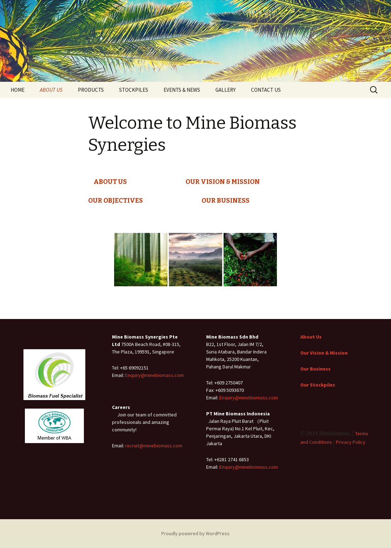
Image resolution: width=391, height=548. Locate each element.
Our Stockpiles (317, 385)
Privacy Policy (350, 442)
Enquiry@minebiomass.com (154, 375)
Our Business (315, 369)
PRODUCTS (91, 89)
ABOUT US (51, 89)
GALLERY (225, 89)
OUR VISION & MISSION (223, 182)
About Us (311, 337)
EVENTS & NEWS (182, 89)
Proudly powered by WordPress (195, 533)
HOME (18, 89)
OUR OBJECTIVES (115, 200)
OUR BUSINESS (226, 200)
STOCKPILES (133, 89)
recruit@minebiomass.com (153, 445)
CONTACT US (266, 89)
